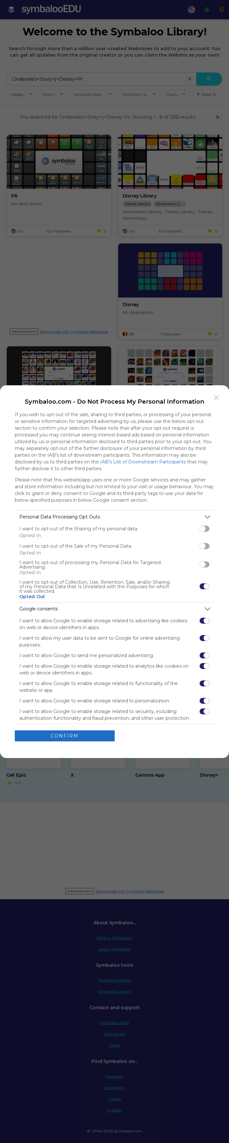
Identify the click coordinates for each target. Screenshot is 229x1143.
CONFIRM (65, 736)
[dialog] (114, 571)
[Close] (216, 398)
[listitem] (114, 517)
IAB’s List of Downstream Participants (143, 462)
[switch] (204, 529)
